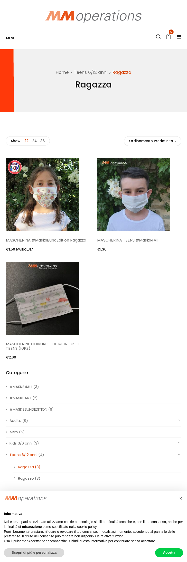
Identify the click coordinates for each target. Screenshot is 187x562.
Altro (13, 432)
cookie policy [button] (86, 527)
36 (42, 140)
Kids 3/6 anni (20, 443)
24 (34, 140)
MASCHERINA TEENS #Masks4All (127, 240)
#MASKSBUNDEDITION (28, 409)
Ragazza (26, 466)
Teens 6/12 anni (90, 72)
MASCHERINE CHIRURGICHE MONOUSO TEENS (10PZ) (42, 346)
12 (26, 140)
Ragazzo (26, 478)
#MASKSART (20, 397)
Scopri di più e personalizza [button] (34, 552)
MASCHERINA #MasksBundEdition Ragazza (46, 240)
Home (62, 72)
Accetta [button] (169, 552)
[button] (181, 498)
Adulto (15, 420)
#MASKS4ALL (20, 386)
